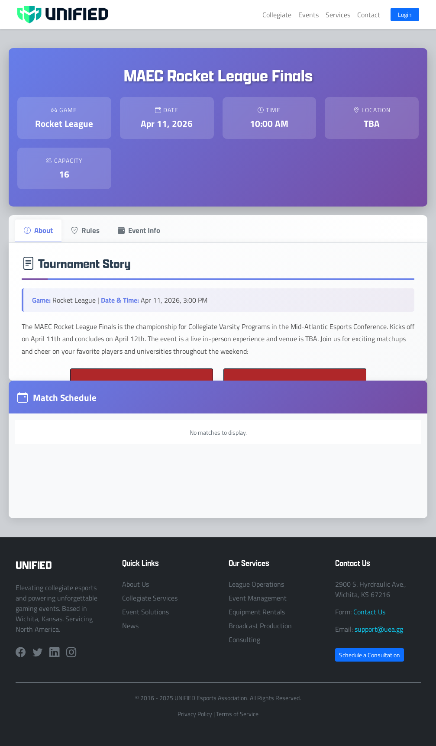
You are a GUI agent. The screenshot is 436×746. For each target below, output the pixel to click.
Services (338, 14)
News (130, 625)
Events (308, 14)
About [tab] (38, 230)
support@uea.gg (379, 629)
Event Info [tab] (139, 230)
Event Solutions (145, 612)
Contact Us (369, 612)
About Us (135, 584)
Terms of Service (237, 714)
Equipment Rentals (257, 612)
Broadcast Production (260, 625)
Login (405, 14)
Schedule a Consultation (369, 655)
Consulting (244, 639)
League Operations (256, 584)
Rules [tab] (85, 230)
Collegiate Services (150, 598)
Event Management (258, 598)
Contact (368, 14)
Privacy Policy (195, 714)
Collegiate (276, 14)
